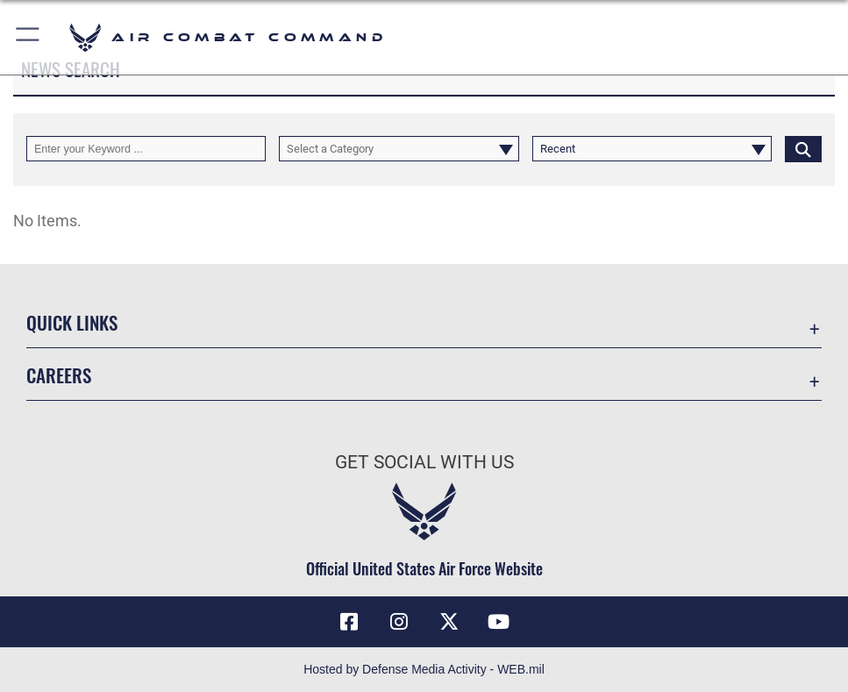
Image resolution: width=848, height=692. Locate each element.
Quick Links (72, 322)
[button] (28, 37)
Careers (58, 374)
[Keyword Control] (146, 148)
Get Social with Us (424, 462)
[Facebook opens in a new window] (349, 622)
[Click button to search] (803, 148)
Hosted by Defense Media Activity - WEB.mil (424, 669)
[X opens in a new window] (449, 622)
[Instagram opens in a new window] (399, 622)
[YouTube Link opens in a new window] (499, 622)
